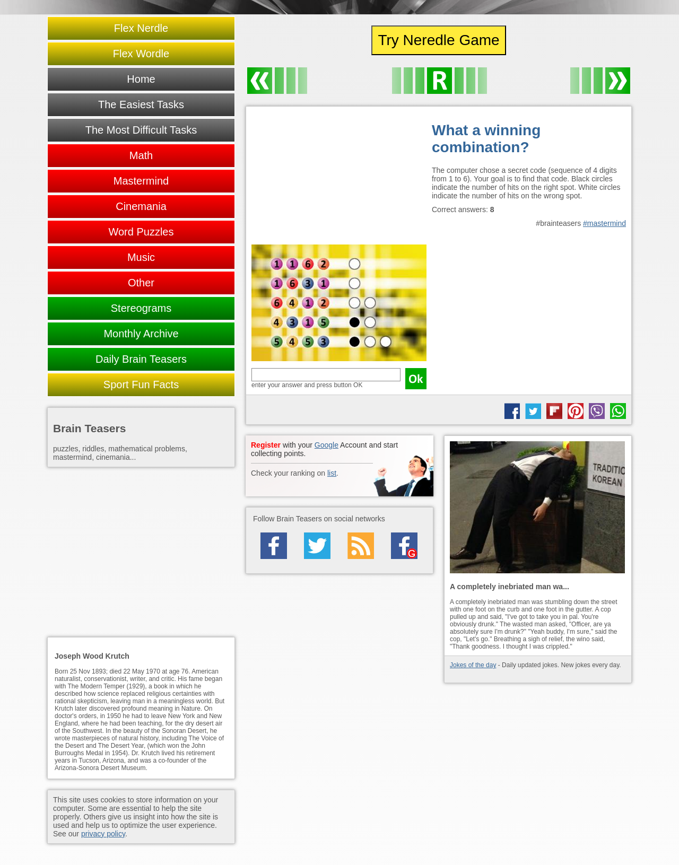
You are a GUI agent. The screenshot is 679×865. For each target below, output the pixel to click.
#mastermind (604, 223)
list (331, 473)
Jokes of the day (473, 665)
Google (326, 445)
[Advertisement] (338, 178)
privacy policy (103, 833)
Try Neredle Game (438, 40)
